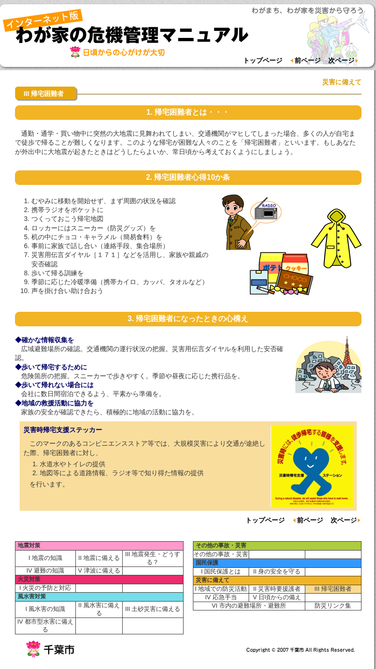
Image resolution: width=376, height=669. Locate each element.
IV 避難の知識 (45, 570)
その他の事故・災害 (221, 545)
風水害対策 (32, 596)
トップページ (262, 60)
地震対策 (29, 545)
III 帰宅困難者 (333, 588)
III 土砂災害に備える (152, 608)
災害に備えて (212, 580)
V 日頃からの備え (277, 597)
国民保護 (207, 563)
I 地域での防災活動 (221, 588)
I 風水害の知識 (45, 608)
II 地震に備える (99, 557)
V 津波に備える (99, 570)
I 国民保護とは (221, 571)
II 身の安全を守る (277, 571)
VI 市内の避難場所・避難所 (249, 605)
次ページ (343, 60)
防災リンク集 (333, 605)
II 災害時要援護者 (277, 588)
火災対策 (29, 579)
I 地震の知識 (45, 557)
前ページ (305, 60)
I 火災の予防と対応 (45, 587)
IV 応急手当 (221, 597)
